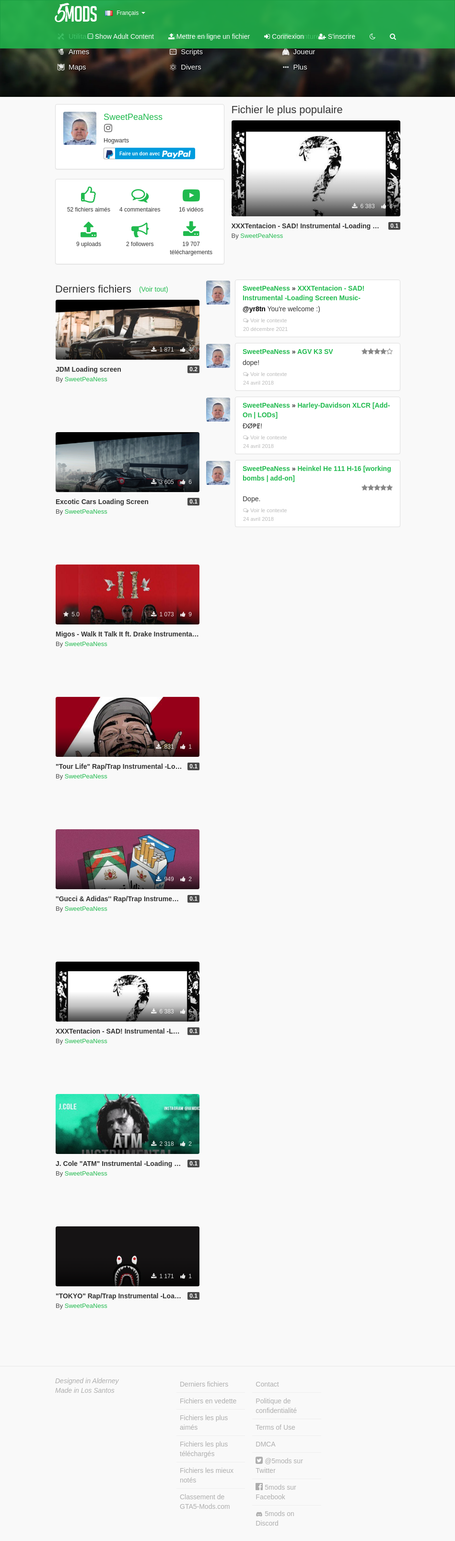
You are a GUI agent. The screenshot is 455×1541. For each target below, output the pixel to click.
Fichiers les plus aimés (204, 1422)
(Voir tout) (153, 289)
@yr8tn (254, 309)
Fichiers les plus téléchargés (204, 1449)
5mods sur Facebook (276, 1492)
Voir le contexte (265, 320)
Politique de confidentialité (276, 1405)
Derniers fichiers (204, 1384)
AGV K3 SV (315, 351)
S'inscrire (336, 36)
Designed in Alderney (87, 1381)
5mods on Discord (275, 1518)
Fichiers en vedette (208, 1401)
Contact (267, 1384)
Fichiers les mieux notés (206, 1475)
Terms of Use (275, 1427)
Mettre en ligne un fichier (209, 36)
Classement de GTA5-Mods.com (205, 1501)
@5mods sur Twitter (279, 1465)
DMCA (265, 1444)
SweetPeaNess (133, 117)
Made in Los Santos (85, 1390)
